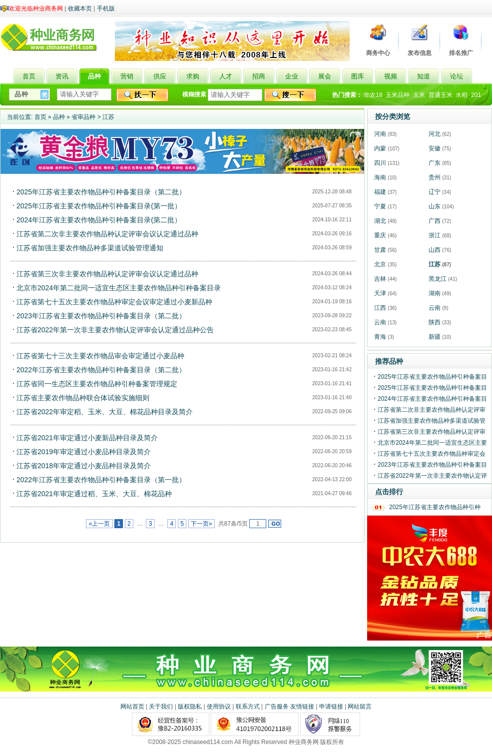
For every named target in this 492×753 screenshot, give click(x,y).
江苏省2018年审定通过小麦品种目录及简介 (83, 466)
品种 (59, 116)
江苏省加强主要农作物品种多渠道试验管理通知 (89, 248)
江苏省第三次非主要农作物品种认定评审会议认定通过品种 (107, 274)
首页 (40, 116)
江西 (380, 307)
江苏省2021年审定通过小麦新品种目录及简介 (87, 438)
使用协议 (219, 706)
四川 (380, 162)
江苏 (108, 116)
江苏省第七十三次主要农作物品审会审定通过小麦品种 (100, 356)
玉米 (419, 94)
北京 (380, 264)
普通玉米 (441, 94)
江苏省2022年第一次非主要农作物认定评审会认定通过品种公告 (115, 330)
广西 (435, 220)
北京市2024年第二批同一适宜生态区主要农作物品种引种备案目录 (118, 288)
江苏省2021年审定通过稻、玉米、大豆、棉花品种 (94, 494)
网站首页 (132, 706)
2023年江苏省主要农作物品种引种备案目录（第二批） (101, 316)
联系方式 (248, 706)
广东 (435, 162)
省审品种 (83, 116)
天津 (380, 293)
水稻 (462, 94)
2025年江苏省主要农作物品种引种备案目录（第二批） (101, 192)
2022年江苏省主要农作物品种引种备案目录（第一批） (101, 480)
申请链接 (331, 706)
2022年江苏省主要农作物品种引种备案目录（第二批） (101, 370)
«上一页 (99, 523)
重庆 (380, 235)
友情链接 (302, 706)
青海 (380, 336)
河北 (435, 133)
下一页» (201, 523)
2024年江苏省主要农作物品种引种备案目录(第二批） (98, 220)
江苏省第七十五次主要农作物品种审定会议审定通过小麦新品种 (114, 302)
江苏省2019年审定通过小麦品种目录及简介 (83, 452)
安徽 (435, 148)
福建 (380, 191)
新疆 (435, 336)
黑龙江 (438, 278)
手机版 (106, 8)
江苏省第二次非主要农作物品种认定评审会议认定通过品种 (107, 234)
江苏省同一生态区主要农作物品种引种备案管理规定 (96, 384)
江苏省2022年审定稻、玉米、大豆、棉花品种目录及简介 (104, 412)
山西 (435, 249)
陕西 (435, 322)
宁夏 (380, 206)
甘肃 (380, 249)
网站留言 (360, 706)
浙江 (435, 235)
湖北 (380, 220)
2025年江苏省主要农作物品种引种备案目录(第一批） (98, 206)
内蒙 (380, 148)
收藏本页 (80, 8)
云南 (435, 307)
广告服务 (277, 706)
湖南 (435, 293)
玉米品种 (398, 94)
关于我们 (161, 706)
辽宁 (435, 191)
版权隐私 (190, 706)
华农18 (373, 94)
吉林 (380, 278)
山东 (435, 206)
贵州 (435, 177)
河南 (380, 133)
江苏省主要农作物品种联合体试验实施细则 (82, 398)
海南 (380, 177)
